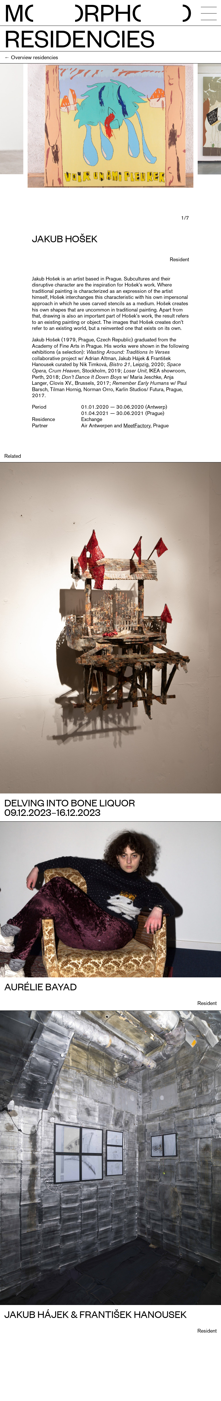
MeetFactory (136, 425)
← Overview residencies (31, 57)
